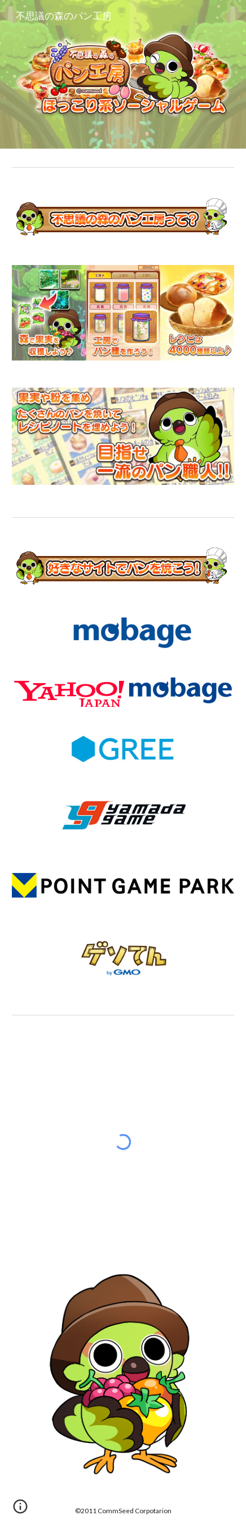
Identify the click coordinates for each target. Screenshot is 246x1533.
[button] (20, 1510)
